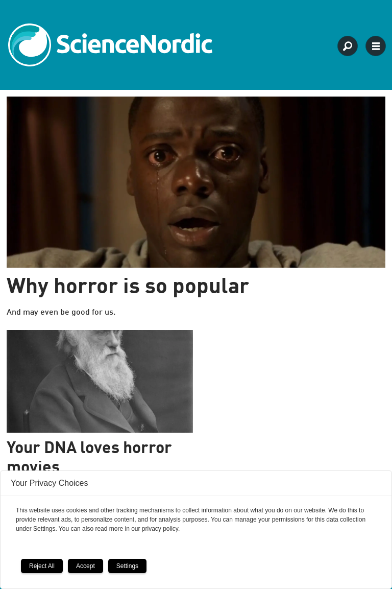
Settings (127, 566)
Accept (85, 566)
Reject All (42, 566)
